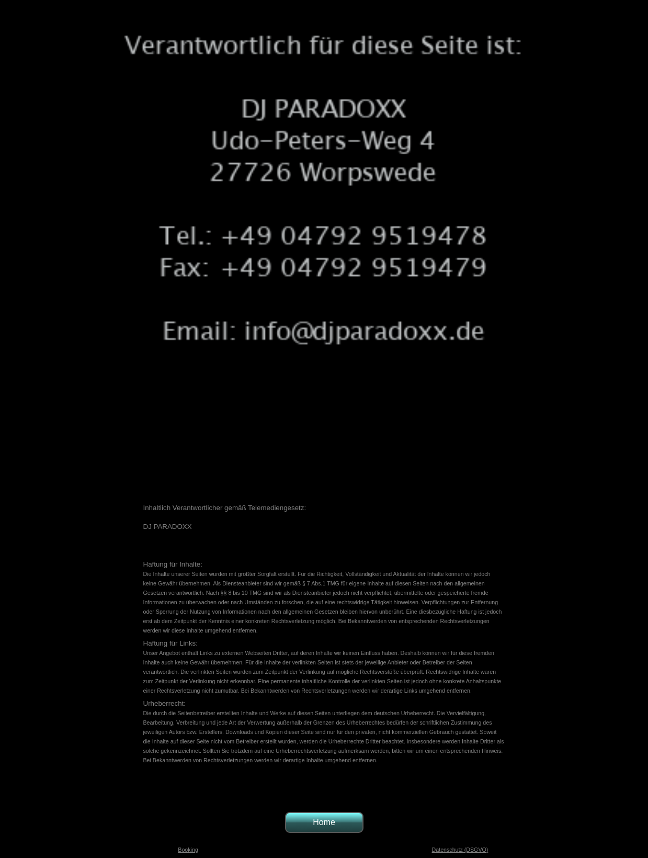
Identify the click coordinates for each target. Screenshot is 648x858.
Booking (188, 849)
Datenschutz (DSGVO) (460, 849)
